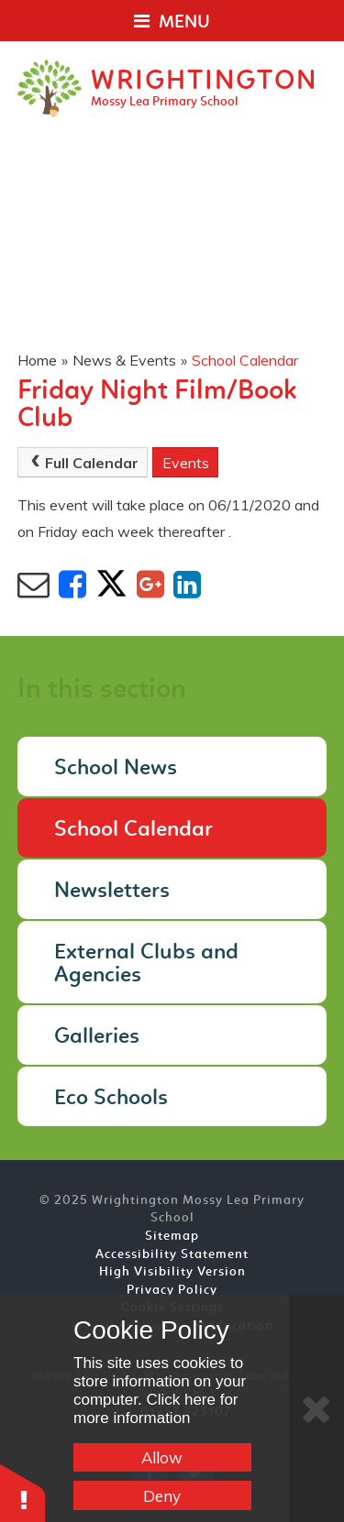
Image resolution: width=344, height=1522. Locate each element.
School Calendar (245, 360)
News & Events (124, 360)
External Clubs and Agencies (146, 964)
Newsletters (112, 892)
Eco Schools (111, 1099)
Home (37, 360)
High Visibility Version (172, 1272)
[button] (23, 1492)
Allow (162, 1457)
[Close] (316, 1408)
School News (115, 769)
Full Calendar (82, 463)
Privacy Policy (172, 1291)
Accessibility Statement (172, 1255)
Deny (162, 1496)
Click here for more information (156, 1409)
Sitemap (172, 1236)
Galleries (96, 1037)
